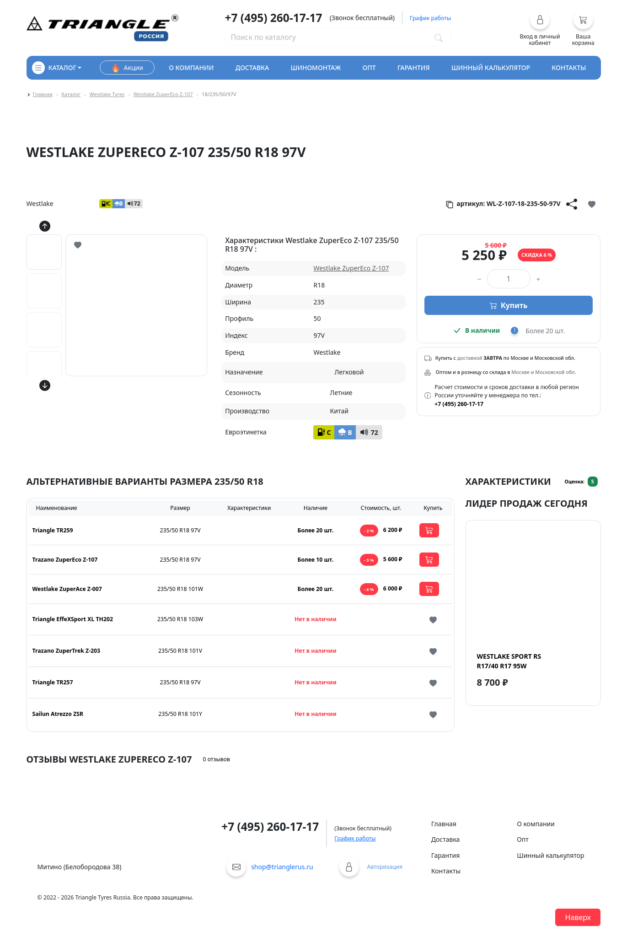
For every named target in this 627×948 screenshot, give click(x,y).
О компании (536, 823)
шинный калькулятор (490, 67)
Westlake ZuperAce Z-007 (67, 589)
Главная (43, 94)
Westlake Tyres (107, 94)
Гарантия (445, 855)
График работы (354, 838)
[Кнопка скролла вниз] (45, 385)
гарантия (413, 67)
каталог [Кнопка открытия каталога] (54, 67)
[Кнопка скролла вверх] (45, 226)
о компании (191, 67)
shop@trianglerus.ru (282, 866)
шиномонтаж (316, 67)
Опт (523, 839)
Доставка (445, 839)
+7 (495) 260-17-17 (273, 17)
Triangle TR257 (52, 682)
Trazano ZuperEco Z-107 (65, 559)
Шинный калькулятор (550, 855)
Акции (127, 67)
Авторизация (384, 867)
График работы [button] (430, 18)
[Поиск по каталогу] (438, 37)
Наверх (578, 917)
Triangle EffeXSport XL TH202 (72, 619)
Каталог (70, 94)
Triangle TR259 (52, 530)
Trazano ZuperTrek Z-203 (66, 651)
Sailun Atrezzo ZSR (58, 714)
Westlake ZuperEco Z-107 (163, 94)
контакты (569, 67)
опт (369, 67)
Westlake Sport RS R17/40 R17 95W (509, 661)
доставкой (469, 358)
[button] (540, 28)
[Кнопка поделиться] (572, 203)
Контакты (446, 871)
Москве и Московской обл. (543, 372)
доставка (252, 67)
